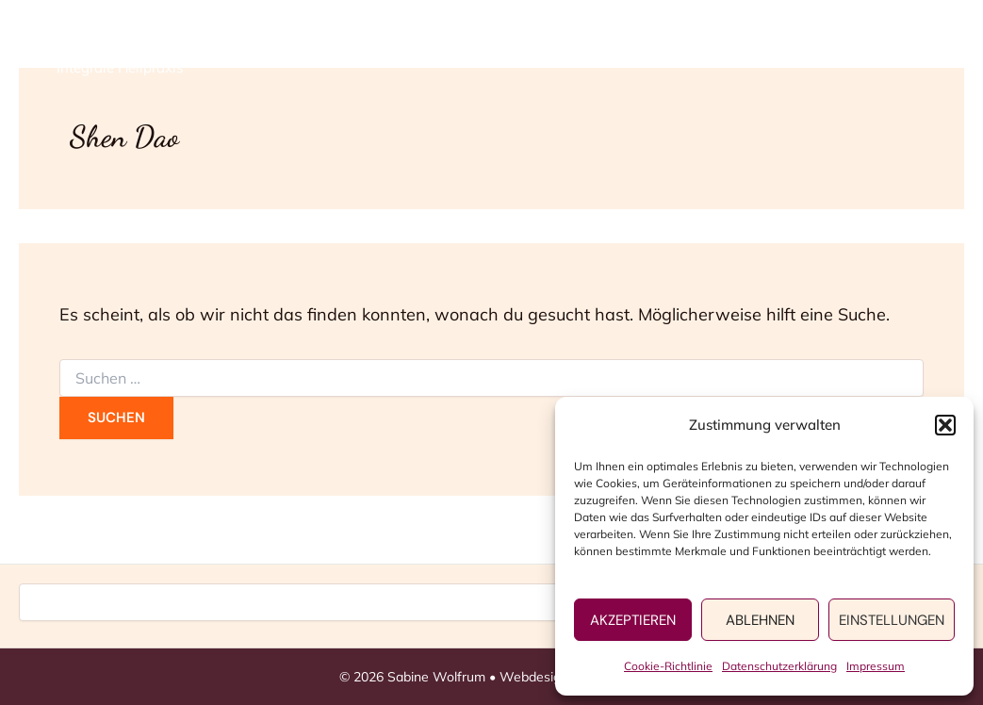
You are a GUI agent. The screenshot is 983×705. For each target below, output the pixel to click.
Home (462, 47)
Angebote (576, 47)
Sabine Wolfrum (157, 37)
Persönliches (722, 47)
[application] (616, 48)
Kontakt (863, 47)
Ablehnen (760, 620)
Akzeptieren (633, 620)
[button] (945, 425)
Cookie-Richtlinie (668, 666)
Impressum (875, 666)
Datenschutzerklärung (779, 666)
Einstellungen (891, 620)
